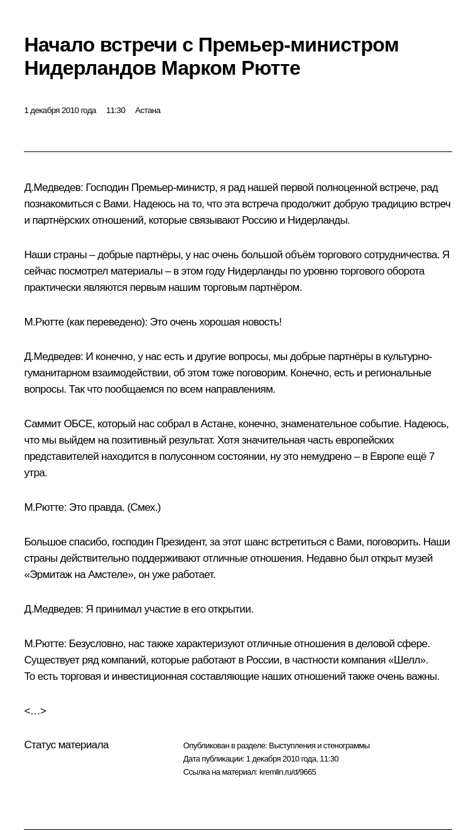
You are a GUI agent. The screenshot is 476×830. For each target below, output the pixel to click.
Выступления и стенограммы (319, 745)
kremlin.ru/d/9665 (287, 772)
